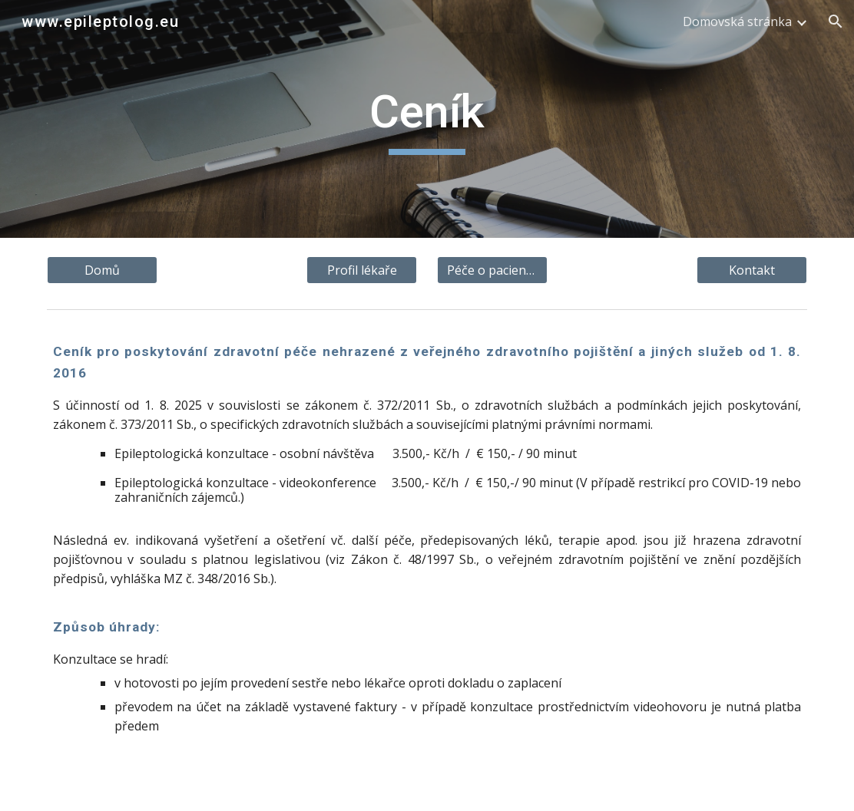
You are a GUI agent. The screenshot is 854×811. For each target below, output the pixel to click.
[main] (427, 119)
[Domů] (102, 270)
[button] (835, 21)
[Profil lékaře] (361, 270)
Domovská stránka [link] (737, 21)
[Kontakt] (751, 270)
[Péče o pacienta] (492, 270)
